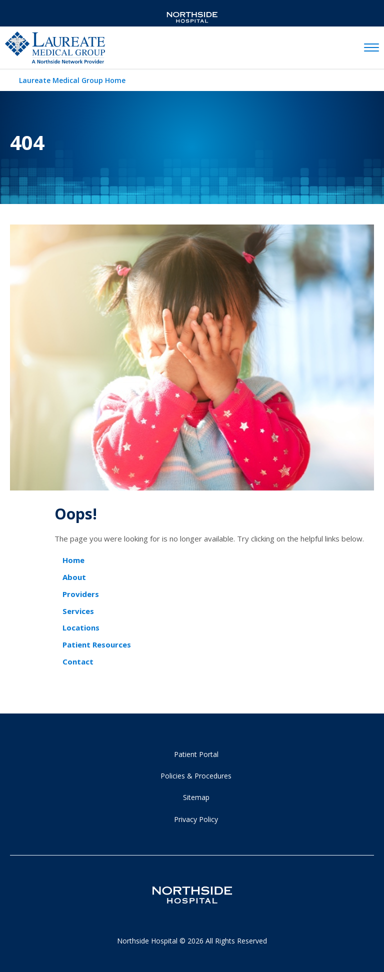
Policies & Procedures (196, 775)
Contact (78, 661)
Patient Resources (96, 645)
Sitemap (196, 797)
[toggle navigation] (371, 48)
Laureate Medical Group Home (72, 80)
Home (73, 560)
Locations (81, 627)
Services (78, 611)
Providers (80, 594)
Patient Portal (196, 754)
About (74, 577)
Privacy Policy (196, 819)
